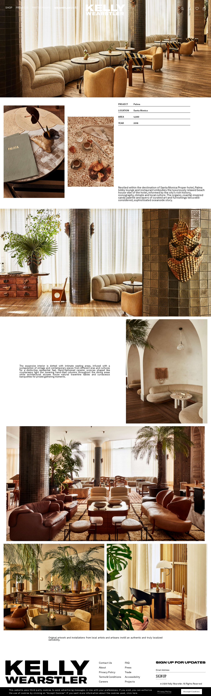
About (102, 667)
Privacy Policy (107, 672)
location (123, 110)
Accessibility (132, 676)
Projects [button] (22, 7)
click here (132, 693)
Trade (128, 672)
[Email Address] (181, 670)
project (123, 104)
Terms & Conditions (110, 676)
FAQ (127, 662)
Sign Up (161, 677)
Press (128, 667)
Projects (130, 681)
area (121, 117)
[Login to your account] (188, 8)
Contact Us (105, 662)
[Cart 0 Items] (203, 8)
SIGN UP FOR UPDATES (181, 662)
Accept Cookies (191, 691)
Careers (103, 681)
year (121, 123)
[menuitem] (66, 7)
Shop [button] (8, 7)
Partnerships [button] (41, 7)
